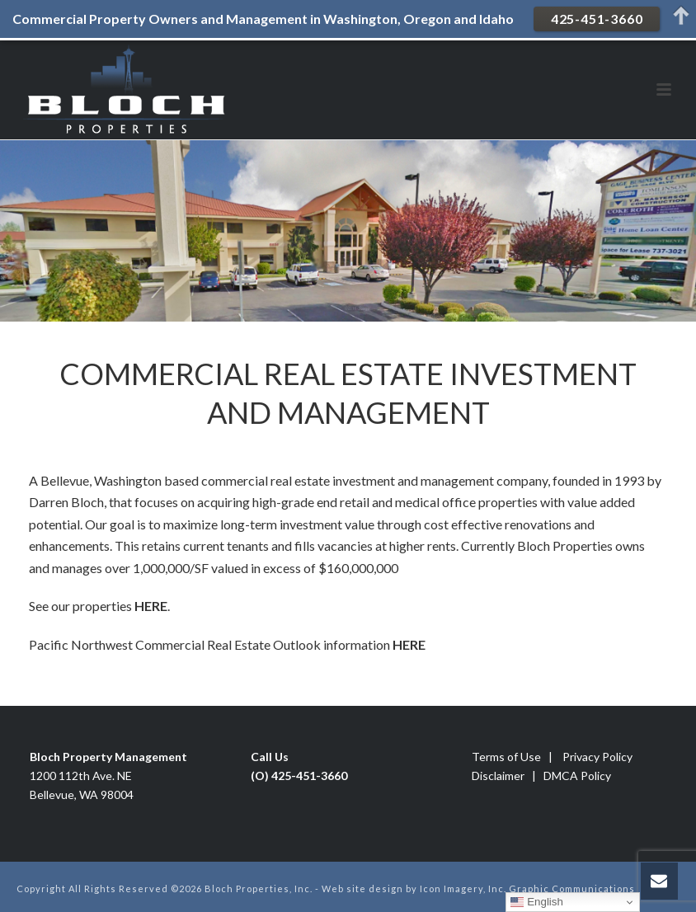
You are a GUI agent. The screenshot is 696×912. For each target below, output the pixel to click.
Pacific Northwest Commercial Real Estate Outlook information (211, 644)
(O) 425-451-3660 (299, 776)
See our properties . (99, 605)
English (536, 902)
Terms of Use (506, 757)
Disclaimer (498, 776)
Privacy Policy (597, 757)
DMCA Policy (577, 776)
